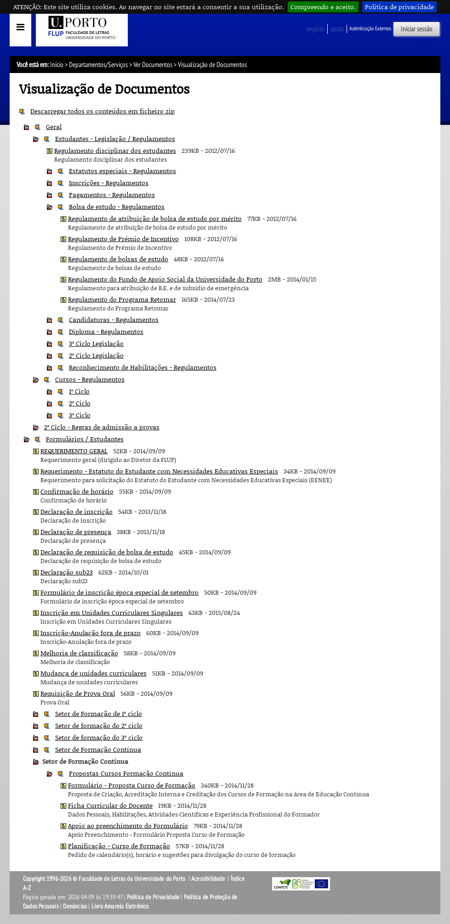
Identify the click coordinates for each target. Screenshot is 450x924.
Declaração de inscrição (76, 511)
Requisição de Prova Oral (77, 693)
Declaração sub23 (66, 572)
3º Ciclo (80, 415)
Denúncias (75, 906)
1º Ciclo (79, 391)
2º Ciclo (80, 403)
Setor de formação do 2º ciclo (98, 725)
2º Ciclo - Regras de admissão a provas (101, 427)
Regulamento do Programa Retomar (122, 299)
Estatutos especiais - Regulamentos (122, 170)
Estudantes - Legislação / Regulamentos (115, 138)
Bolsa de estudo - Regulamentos (117, 206)
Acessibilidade (208, 879)
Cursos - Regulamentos (90, 379)
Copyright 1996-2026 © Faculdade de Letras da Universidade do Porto (105, 879)
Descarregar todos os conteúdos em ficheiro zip (102, 111)
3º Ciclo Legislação (96, 343)
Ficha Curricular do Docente (110, 805)
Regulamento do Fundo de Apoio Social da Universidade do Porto (165, 279)
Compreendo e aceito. (323, 6)
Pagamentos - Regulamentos (112, 194)
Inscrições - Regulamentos (108, 182)
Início (56, 65)
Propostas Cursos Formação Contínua (126, 773)
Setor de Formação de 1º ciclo (98, 713)
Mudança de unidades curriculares (93, 673)
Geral (54, 126)
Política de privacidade (399, 6)
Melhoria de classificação (79, 652)
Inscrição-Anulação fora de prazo (90, 632)
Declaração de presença (75, 531)
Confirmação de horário (77, 491)
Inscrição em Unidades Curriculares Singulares (111, 612)
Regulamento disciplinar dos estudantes (115, 150)
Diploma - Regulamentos (106, 331)
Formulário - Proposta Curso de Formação (131, 785)
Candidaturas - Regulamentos (114, 319)
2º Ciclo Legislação (96, 355)
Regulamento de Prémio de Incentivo (123, 238)
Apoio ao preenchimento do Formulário (128, 825)
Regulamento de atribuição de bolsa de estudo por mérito (155, 218)
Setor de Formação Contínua (98, 749)
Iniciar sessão (417, 29)
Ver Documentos (152, 65)
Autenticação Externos (370, 28)
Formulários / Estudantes (85, 438)
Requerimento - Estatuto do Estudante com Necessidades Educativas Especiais (159, 471)
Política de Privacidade (153, 897)
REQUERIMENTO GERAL (74, 450)
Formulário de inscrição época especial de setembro (119, 592)
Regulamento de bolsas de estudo (118, 258)
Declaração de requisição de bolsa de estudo (106, 551)
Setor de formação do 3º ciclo (98, 737)
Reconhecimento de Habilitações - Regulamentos (142, 367)
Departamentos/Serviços (98, 65)
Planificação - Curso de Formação (119, 845)
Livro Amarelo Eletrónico (120, 906)
